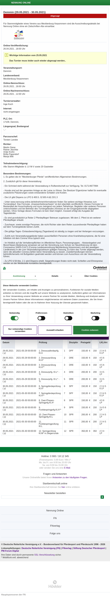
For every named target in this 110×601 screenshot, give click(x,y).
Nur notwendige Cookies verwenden (20, 330)
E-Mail (67, 468)
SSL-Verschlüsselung (44, 555)
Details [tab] (55, 276)
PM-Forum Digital (10, 551)
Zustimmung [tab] (19, 276)
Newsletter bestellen (55, 493)
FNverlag (67, 548)
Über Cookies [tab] (91, 276)
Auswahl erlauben (55, 330)
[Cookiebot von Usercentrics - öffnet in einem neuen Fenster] (95, 268)
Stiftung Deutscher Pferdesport (89, 548)
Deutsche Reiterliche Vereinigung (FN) (41, 548)
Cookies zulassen (89, 330)
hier (63, 487)
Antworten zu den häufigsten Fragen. (69, 477)
